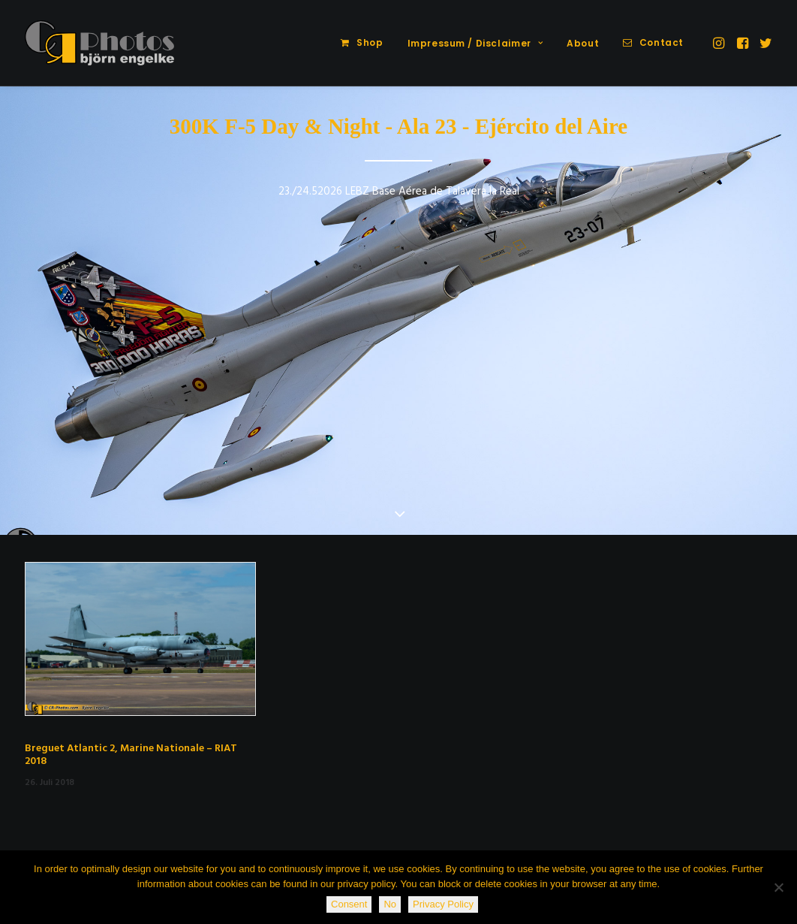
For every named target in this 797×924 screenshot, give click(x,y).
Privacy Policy (443, 904)
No (389, 904)
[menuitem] (361, 43)
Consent (349, 904)
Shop (369, 42)
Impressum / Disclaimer (475, 43)
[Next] (761, 311)
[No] (778, 887)
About (583, 43)
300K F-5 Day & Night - (281, 126)
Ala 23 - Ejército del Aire (512, 126)
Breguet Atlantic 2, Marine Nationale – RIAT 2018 (131, 755)
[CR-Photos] (99, 42)
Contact (661, 42)
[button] (720, 43)
